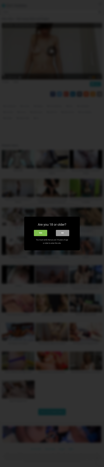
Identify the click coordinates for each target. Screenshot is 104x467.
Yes (40, 233)
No (62, 233)
